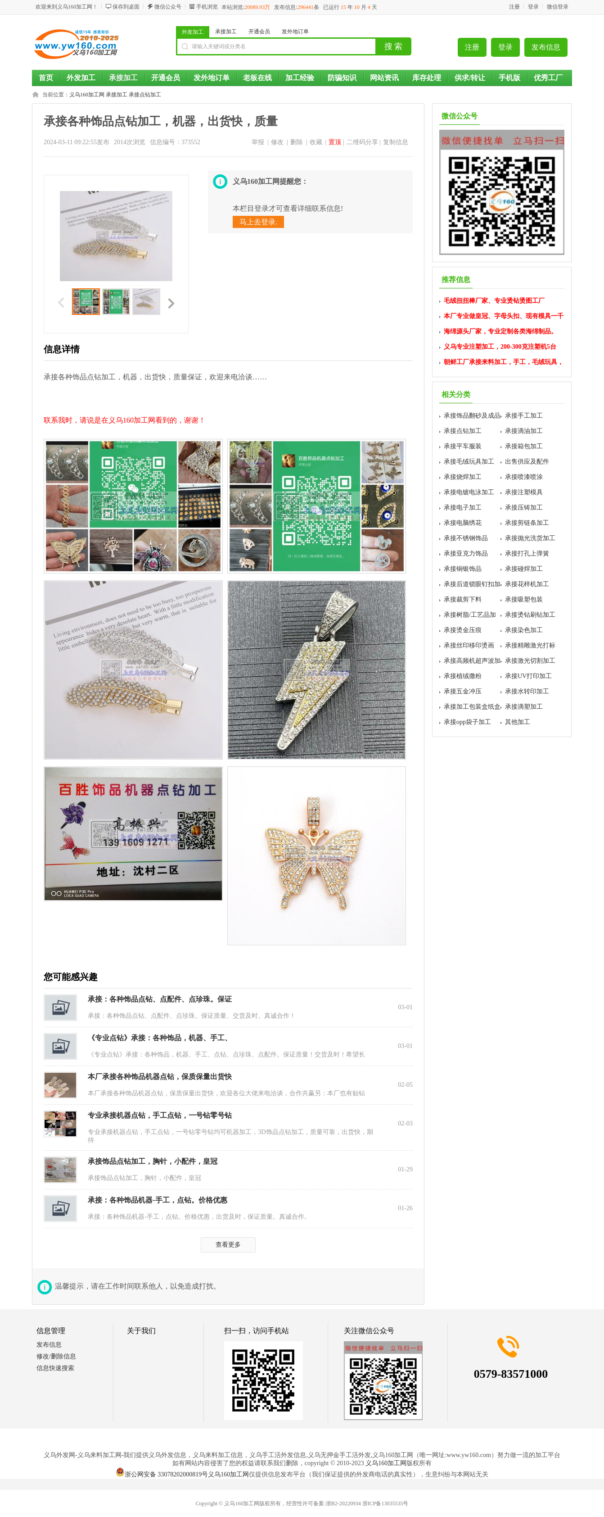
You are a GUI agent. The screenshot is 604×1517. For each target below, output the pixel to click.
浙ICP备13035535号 (385, 1503)
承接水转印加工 (527, 691)
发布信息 (546, 47)
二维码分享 (362, 142)
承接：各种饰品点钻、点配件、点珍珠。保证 (160, 999)
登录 (533, 7)
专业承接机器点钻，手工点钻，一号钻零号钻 (160, 1115)
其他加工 (517, 722)
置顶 (335, 142)
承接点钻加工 (145, 94)
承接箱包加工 (524, 446)
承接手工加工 (524, 415)
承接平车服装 (463, 446)
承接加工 (226, 31)
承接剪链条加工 (527, 522)
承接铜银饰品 (463, 568)
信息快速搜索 (55, 1368)
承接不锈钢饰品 (466, 538)
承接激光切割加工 (530, 660)
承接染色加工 (524, 630)
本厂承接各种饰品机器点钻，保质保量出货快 (160, 1076)
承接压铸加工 (524, 507)
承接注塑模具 (524, 492)
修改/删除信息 (56, 1356)
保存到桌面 (126, 7)
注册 (514, 7)
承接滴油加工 (524, 431)
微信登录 (557, 7)
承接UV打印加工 (528, 676)
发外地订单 (295, 31)
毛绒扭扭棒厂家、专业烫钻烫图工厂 (494, 300)
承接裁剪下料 (463, 599)
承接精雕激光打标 (530, 645)
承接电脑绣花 (463, 522)
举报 (258, 142)
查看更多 (228, 1244)
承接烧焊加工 (463, 477)
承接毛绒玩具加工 (469, 461)
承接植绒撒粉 (463, 676)
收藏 (316, 142)
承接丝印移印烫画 (469, 645)
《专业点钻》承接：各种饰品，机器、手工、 (160, 1038)
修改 (277, 142)
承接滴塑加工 (524, 706)
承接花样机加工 (527, 584)
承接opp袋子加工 (467, 722)
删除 (296, 142)
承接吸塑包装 (524, 599)
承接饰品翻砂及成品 (472, 415)
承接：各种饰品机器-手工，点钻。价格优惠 (157, 1200)
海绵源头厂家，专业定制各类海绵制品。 (500, 331)
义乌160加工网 (86, 94)
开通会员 (259, 31)
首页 (46, 78)
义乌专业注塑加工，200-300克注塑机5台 (500, 346)
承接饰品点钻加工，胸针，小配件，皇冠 (152, 1161)
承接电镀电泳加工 (469, 492)
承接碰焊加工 (524, 568)
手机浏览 (207, 7)
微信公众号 (167, 7)
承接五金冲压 (463, 691)
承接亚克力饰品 (466, 553)
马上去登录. (258, 222)
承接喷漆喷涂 (524, 477)
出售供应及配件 (527, 461)
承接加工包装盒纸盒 (472, 706)
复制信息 (395, 142)
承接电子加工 (463, 507)
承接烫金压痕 (463, 630)
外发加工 (192, 32)
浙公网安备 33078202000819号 (162, 1474)
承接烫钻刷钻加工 (530, 614)
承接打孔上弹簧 (527, 553)
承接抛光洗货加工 (530, 538)
